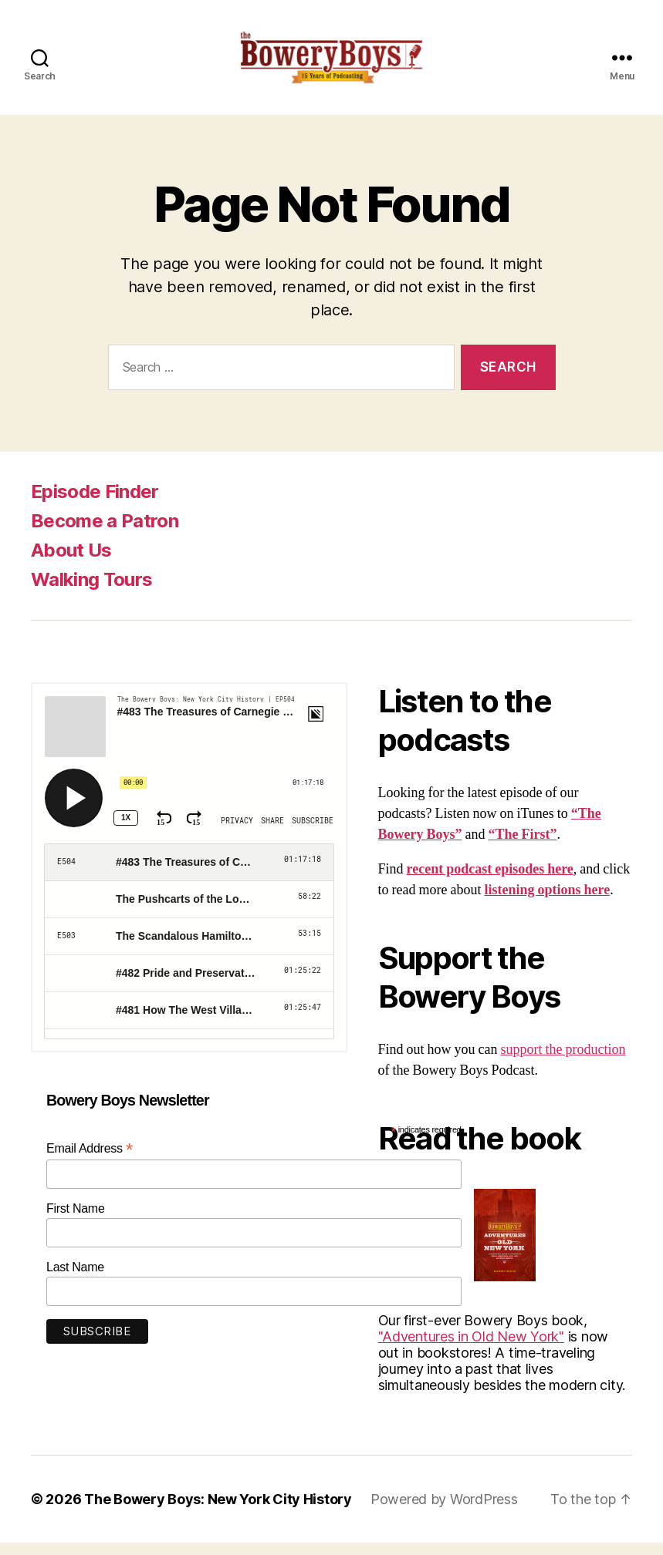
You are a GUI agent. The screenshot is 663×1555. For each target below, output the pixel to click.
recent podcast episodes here (490, 881)
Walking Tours (91, 592)
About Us (71, 562)
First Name (75, 1221)
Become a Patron (104, 533)
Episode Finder (95, 504)
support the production (563, 1062)
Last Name (75, 1280)
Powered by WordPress (444, 1511)
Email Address (89, 1161)
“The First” (523, 847)
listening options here (547, 902)
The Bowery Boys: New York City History (218, 1511)
